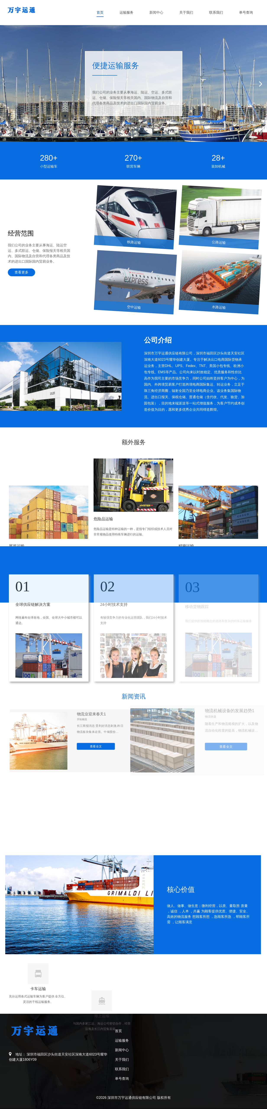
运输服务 (126, 12)
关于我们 (186, 12)
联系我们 (216, 12)
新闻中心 (156, 12)
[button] (262, 83)
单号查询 (246, 12)
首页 (100, 12)
